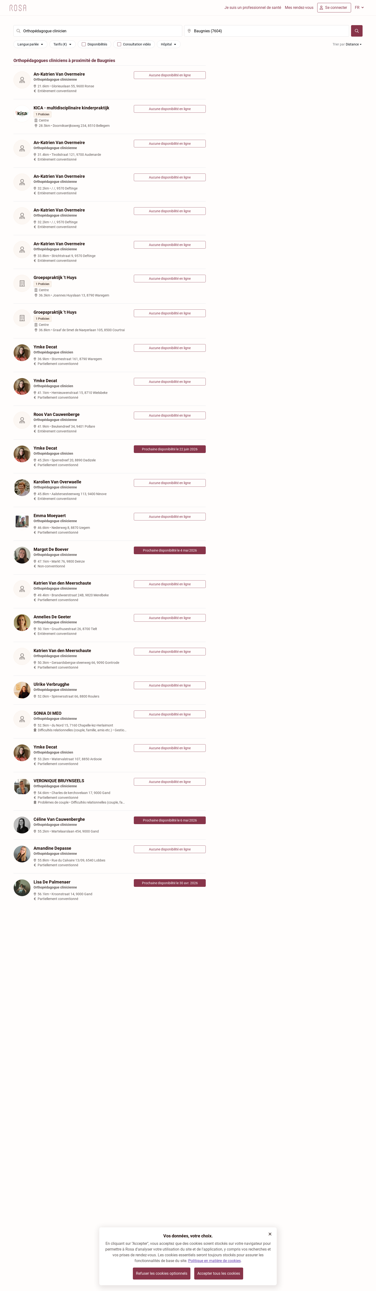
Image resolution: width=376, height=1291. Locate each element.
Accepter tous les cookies (218, 1273)
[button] (270, 1234)
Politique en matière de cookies (214, 1260)
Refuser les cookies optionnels (161, 1273)
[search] (98, 30)
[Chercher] (357, 31)
